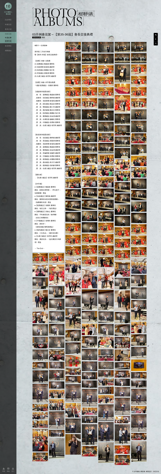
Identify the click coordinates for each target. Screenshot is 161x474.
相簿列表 (8, 41)
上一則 (156, 43)
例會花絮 (8, 34)
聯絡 (8, 471)
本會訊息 (8, 24)
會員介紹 (8, 29)
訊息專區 (8, 20)
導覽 (3, 471)
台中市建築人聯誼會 (8, 8)
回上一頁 (156, 35)
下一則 (156, 39)
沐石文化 (156, 471)
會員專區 (8, 46)
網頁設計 (149, 471)
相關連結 (8, 50)
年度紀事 (8, 38)
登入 (13, 471)
